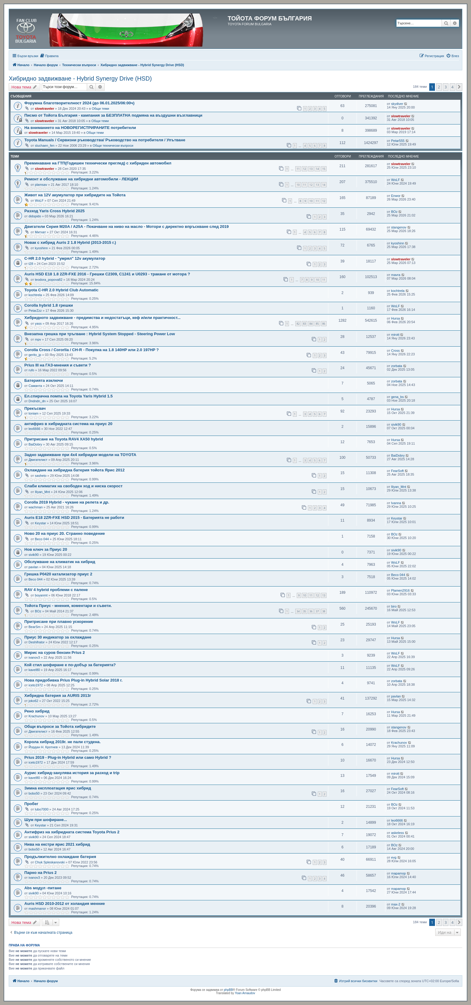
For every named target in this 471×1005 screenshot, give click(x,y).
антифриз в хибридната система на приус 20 (68, 423)
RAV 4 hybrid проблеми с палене (56, 589)
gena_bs (397, 397)
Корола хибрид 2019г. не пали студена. (62, 742)
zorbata (396, 366)
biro (394, 606)
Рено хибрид (37, 711)
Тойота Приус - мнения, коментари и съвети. (68, 605)
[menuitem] (49, 56)
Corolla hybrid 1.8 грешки (48, 305)
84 (310, 324)
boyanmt (41, 595)
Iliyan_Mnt (42, 492)
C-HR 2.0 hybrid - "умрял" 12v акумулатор (64, 258)
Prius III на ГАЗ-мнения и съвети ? (57, 365)
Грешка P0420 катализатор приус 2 (58, 574)
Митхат (40, 232)
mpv (38, 339)
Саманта (35, 386)
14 (317, 169)
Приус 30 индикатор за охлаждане (57, 637)
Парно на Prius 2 (40, 872)
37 (317, 611)
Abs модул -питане (42, 888)
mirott (395, 334)
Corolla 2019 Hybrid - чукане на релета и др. (66, 502)
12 (304, 169)
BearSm (35, 627)
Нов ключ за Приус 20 (45, 549)
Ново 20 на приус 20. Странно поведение (64, 533)
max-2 (395, 904)
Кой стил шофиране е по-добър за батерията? (70, 665)
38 (323, 611)
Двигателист (38, 459)
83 (304, 324)
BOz (394, 211)
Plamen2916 (400, 590)
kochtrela (35, 295)
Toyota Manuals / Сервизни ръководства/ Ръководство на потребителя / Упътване (104, 140)
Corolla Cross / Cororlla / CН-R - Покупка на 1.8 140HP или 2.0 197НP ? (91, 350)
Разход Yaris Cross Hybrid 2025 (54, 211)
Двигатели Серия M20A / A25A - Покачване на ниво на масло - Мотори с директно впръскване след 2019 (126, 226)
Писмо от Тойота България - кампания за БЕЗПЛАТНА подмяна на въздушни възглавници (113, 115)
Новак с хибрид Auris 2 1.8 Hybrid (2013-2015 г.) (70, 242)
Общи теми (100, 108)
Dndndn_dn (37, 401)
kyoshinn (41, 248)
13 (310, 169)
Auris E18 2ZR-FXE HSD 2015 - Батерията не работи (74, 517)
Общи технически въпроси (113, 145)
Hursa (395, 318)
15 (323, 169)
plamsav (41, 184)
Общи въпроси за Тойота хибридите (60, 726)
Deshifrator (37, 642)
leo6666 (34, 428)
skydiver (397, 104)
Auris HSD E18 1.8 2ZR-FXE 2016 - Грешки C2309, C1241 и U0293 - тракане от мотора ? (107, 274)
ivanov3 (34, 657)
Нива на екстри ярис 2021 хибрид (57, 844)
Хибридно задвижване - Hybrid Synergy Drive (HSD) (80, 78)
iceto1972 (36, 685)
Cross (395, 350)
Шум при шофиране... (45, 819)
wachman (36, 507)
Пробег (31, 803)
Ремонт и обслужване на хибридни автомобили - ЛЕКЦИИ (81, 179)
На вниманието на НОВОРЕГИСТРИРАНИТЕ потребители (80, 127)
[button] (459, 86)
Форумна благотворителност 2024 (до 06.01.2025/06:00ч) (79, 103)
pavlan (33, 567)
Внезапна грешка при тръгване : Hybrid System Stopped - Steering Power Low (99, 334)
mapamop (398, 873)
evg (394, 857)
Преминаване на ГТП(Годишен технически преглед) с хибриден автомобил (97, 163)
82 (297, 324)
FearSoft (397, 471)
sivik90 (396, 424)
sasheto (41, 475)
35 (304, 611)
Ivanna (396, 503)
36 (310, 611)
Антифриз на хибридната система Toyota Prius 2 (72, 832)
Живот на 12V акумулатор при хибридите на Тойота (75, 195)
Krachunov (36, 716)
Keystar (40, 523)
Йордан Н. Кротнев (43, 747)
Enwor (395, 196)
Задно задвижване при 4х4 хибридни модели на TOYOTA (80, 454)
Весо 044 (42, 539)
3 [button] (446, 87)
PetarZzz (35, 310)
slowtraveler (44, 108)
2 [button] (439, 87)
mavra (395, 275)
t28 (31, 263)
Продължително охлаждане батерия (60, 856)
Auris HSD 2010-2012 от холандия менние (64, 903)
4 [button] (452, 87)
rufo (31, 370)
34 (297, 611)
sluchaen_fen (44, 145)
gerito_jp (35, 355)
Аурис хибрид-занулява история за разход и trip (72, 773)
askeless (397, 833)
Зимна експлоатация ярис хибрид (57, 788)
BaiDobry (35, 444)
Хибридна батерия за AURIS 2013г (57, 695)
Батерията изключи (43, 380)
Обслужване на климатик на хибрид (59, 561)
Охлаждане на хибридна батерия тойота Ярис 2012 (74, 470)
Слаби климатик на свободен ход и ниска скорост (73, 486)
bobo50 (34, 793)
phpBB (228, 989)
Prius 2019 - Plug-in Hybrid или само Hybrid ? (67, 757)
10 (297, 185)
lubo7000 (41, 809)
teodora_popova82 (48, 279)
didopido (35, 216)
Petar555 (398, 140)
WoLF (395, 180)
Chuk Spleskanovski (50, 862)
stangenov (398, 227)
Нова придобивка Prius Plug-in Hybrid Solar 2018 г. (73, 680)
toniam (33, 413)
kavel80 (34, 670)
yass (38, 323)
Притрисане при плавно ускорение (58, 621)
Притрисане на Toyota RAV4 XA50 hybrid (63, 439)
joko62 (33, 701)
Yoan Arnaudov (245, 993)
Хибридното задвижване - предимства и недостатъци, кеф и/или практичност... (102, 317)
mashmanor (37, 908)
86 (323, 324)
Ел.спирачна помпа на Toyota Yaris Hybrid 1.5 (68, 396)
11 (297, 169)
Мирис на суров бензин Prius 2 (54, 652)
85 (317, 324)
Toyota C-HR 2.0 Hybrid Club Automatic (61, 290)
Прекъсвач (35, 408)
